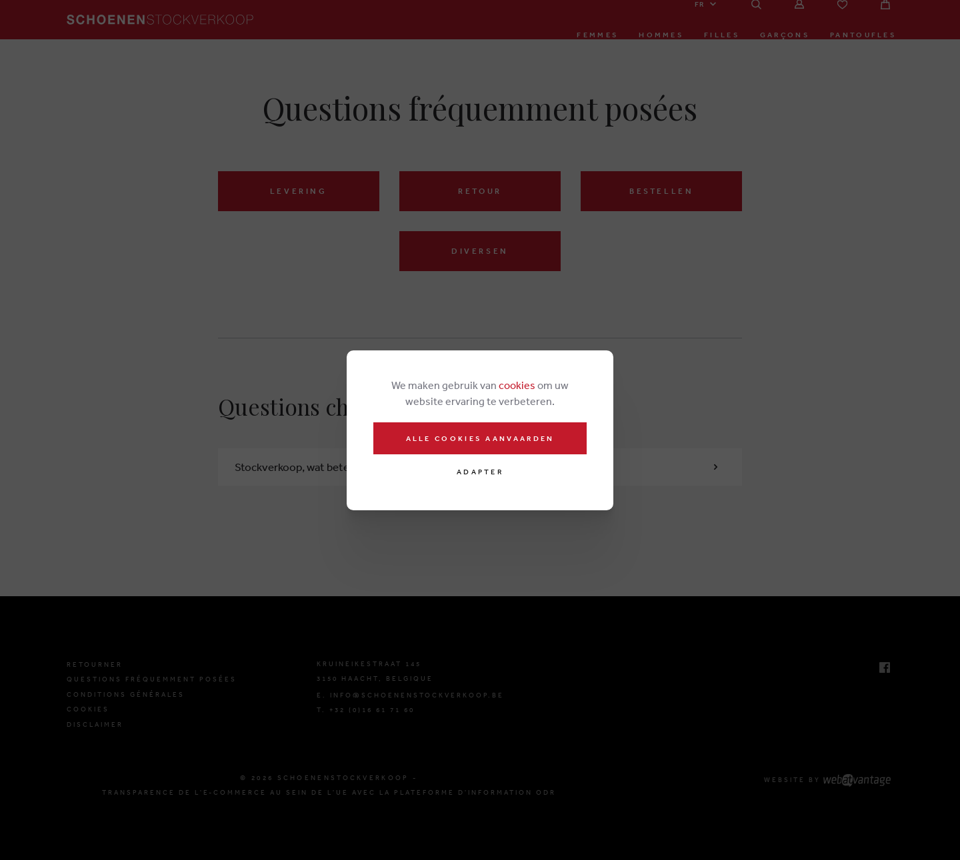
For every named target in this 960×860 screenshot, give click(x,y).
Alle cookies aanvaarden (480, 438)
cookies (517, 385)
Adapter (480, 472)
